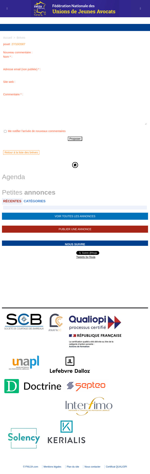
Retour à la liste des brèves (21, 152)
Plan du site (73, 466)
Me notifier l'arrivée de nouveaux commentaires (37, 131)
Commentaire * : (13, 94)
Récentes (12, 201)
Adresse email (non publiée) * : (22, 69)
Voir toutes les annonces (75, 216)
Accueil (7, 37)
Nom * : (7, 56)
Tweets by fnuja (85, 257)
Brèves (21, 37)
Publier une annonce (75, 229)
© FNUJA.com (30, 466)
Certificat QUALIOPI (116, 466)
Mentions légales (52, 466)
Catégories (35, 201)
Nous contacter (92, 466)
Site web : (9, 81)
